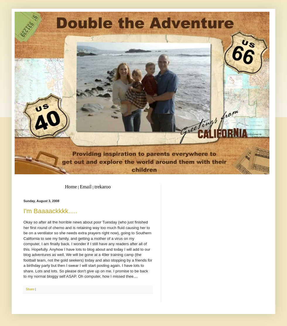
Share (30, 289)
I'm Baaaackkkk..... (50, 211)
